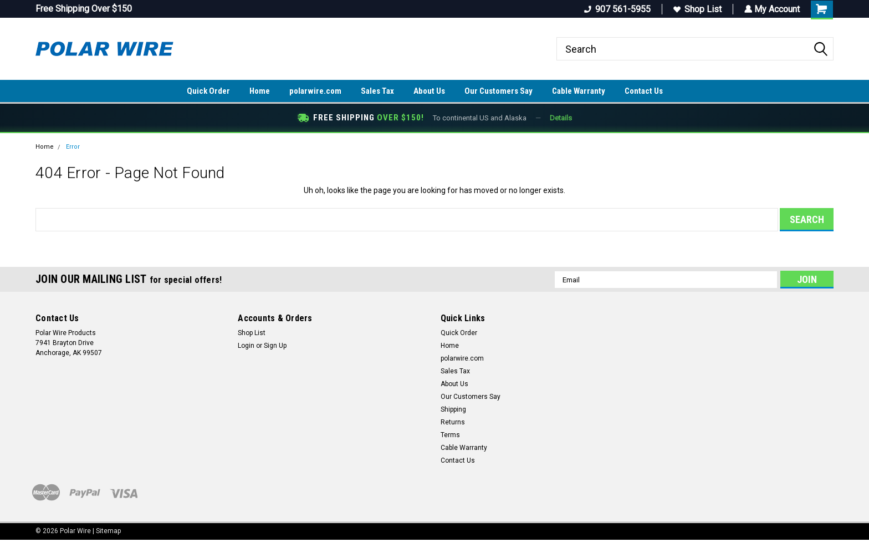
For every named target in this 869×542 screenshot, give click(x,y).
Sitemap (108, 531)
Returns (453, 422)
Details (561, 118)
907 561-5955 (616, 9)
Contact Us (644, 91)
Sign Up (275, 345)
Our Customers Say (498, 91)
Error (73, 146)
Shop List (696, 9)
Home (259, 91)
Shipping (453, 409)
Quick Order (208, 91)
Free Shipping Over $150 (83, 8)
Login (246, 345)
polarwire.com (315, 91)
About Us (429, 91)
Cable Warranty (578, 91)
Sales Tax (377, 91)
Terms (450, 435)
